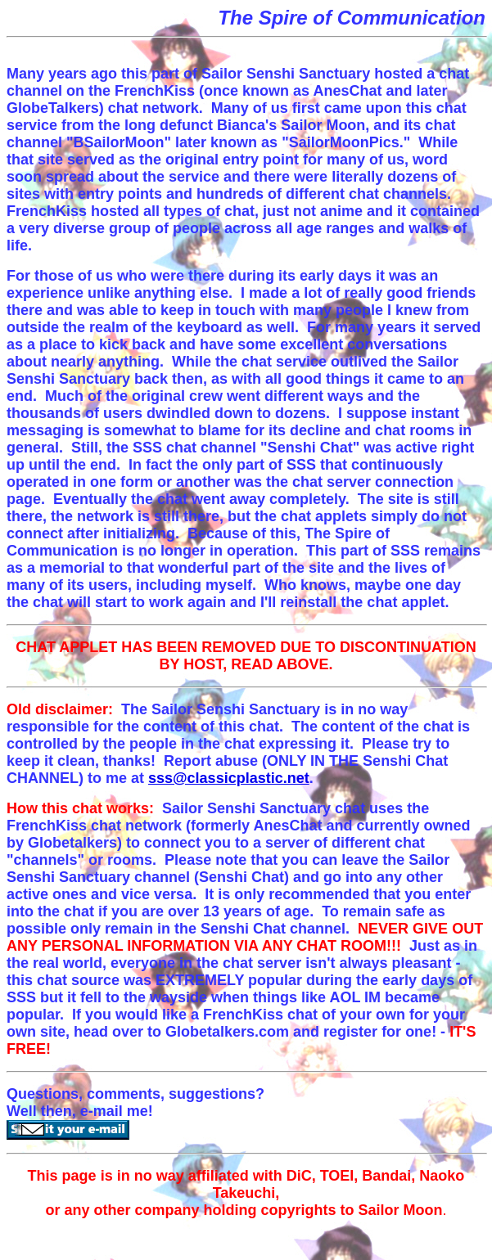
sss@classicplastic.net (228, 778)
